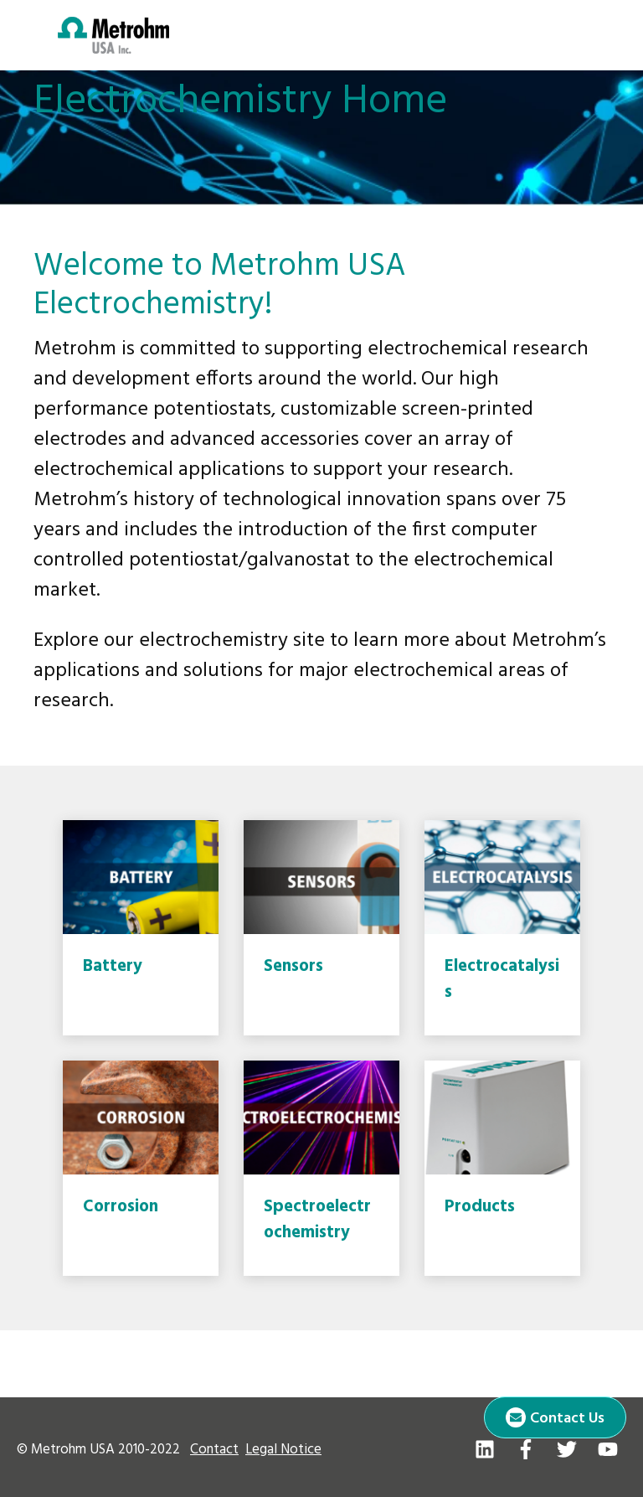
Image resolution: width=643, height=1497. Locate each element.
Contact (214, 1449)
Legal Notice (283, 1449)
